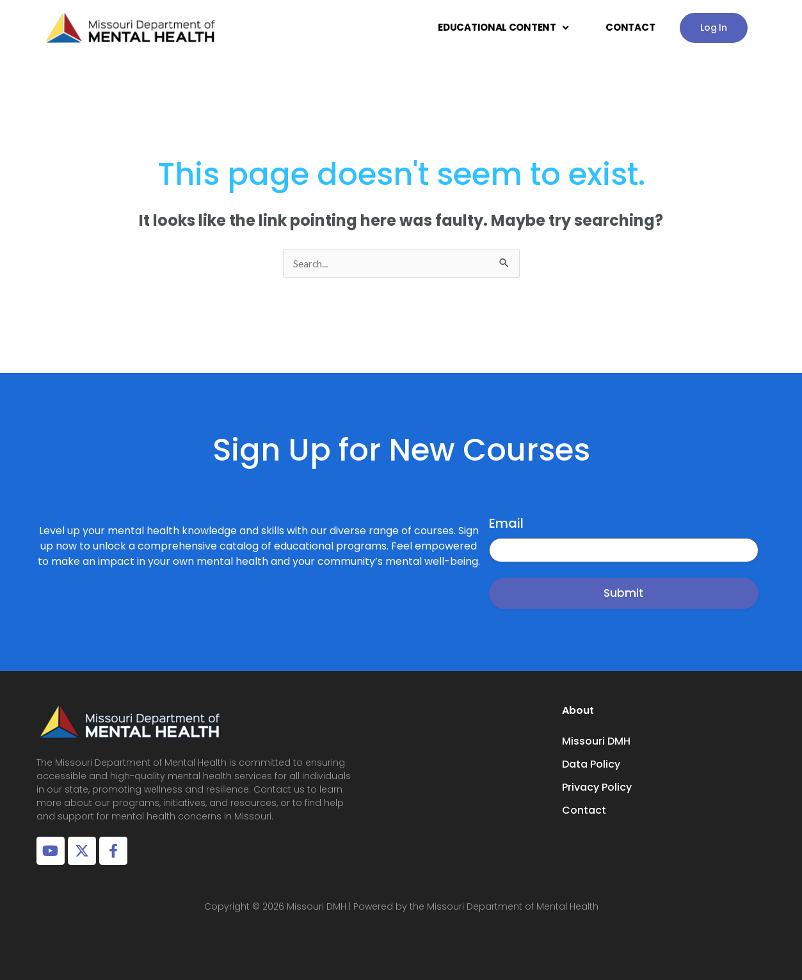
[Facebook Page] (113, 851)
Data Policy (591, 764)
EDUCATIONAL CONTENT (503, 28)
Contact (584, 810)
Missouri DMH (596, 741)
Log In (713, 27)
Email (506, 523)
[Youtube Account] (50, 851)
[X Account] (82, 851)
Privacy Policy (597, 787)
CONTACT (630, 27)
